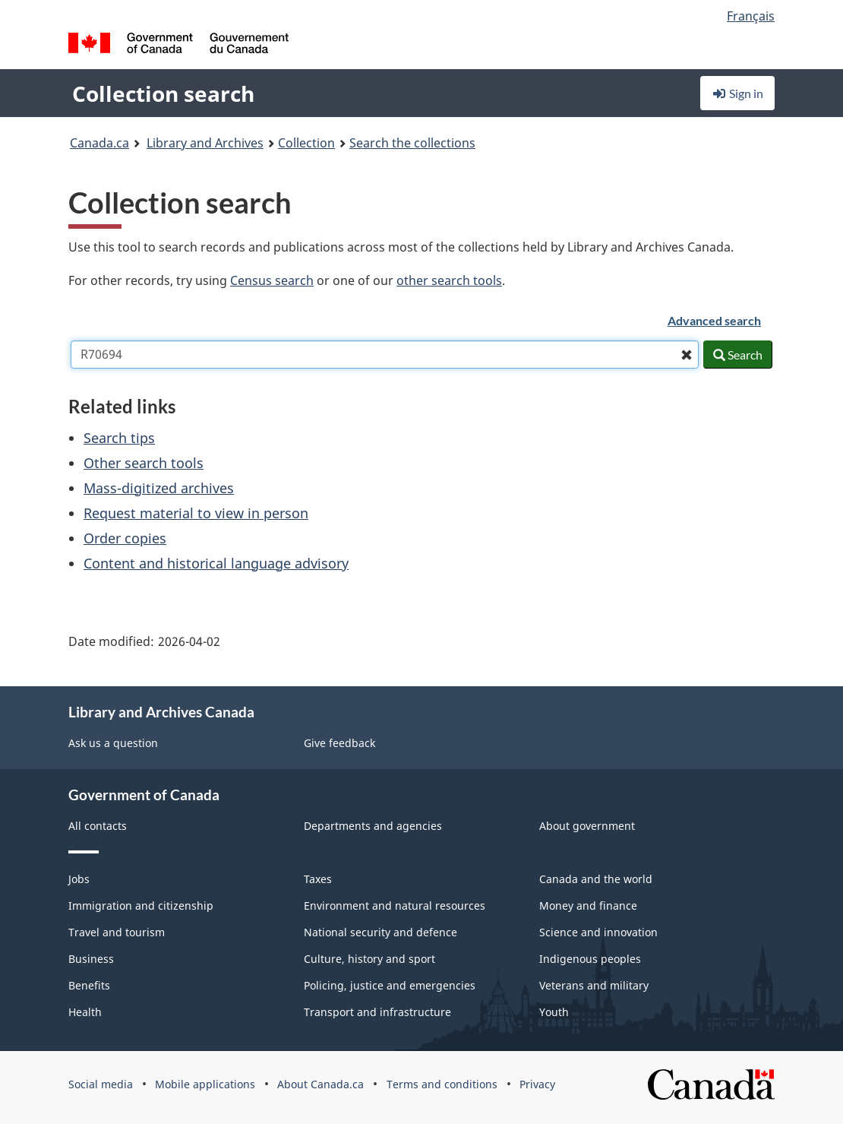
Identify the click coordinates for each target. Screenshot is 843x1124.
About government (587, 825)
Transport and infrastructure (377, 1012)
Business (91, 958)
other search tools (449, 280)
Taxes (318, 879)
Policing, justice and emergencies (389, 985)
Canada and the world (595, 879)
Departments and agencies (373, 825)
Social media (100, 1084)
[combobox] (385, 354)
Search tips (119, 438)
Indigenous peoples (590, 958)
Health (85, 1012)
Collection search (163, 93)
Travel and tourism (116, 932)
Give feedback (339, 743)
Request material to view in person (196, 513)
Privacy (537, 1084)
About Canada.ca (320, 1084)
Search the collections (412, 143)
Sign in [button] (737, 93)
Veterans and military (594, 985)
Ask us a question (113, 743)
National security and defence (380, 932)
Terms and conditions (442, 1084)
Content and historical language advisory (216, 563)
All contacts (97, 825)
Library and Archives (205, 143)
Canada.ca (99, 143)
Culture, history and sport (369, 958)
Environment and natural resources (394, 905)
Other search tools (144, 463)
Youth (554, 1012)
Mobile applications (205, 1084)
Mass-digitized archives (159, 488)
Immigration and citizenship (140, 905)
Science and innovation (598, 932)
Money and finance (588, 905)
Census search (272, 280)
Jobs (79, 879)
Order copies (125, 538)
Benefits (89, 985)
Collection (306, 143)
